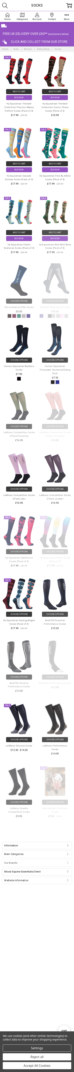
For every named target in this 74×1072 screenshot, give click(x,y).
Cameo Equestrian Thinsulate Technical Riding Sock (54, 370)
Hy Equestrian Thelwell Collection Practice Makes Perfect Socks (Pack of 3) (19, 107)
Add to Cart (19, 91)
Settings (37, 1048)
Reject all (37, 1057)
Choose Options (19, 360)
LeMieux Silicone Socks (19, 745)
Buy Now (18, 97)
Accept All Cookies (37, 1065)
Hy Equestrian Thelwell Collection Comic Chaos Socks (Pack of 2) (55, 107)
